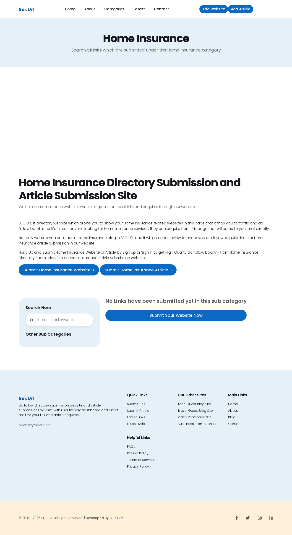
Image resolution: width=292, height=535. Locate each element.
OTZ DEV (116, 518)
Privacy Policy (138, 466)
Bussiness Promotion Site (198, 424)
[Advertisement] (146, 121)
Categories (114, 9)
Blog (231, 417)
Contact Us (237, 424)
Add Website (213, 9)
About (89, 9)
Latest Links (136, 417)
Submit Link (136, 404)
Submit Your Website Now (176, 315)
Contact (161, 9)
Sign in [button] (264, 9)
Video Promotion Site (195, 417)
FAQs (131, 446)
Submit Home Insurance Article (138, 270)
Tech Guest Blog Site (194, 404)
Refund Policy (138, 453)
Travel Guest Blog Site (195, 410)
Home (70, 9)
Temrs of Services (141, 460)
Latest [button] (139, 9)
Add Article (240, 9)
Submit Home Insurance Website (58, 270)
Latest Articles (138, 424)
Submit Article (138, 410)
